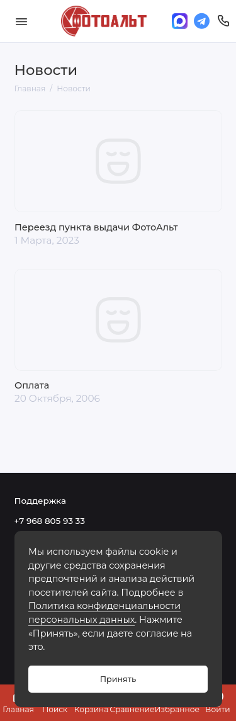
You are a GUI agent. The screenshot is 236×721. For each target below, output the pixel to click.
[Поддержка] (224, 21)
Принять (118, 679)
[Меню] (21, 21)
